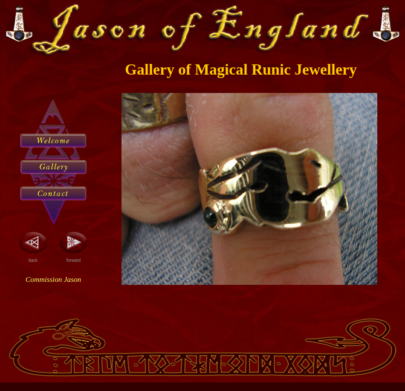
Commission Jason (53, 279)
